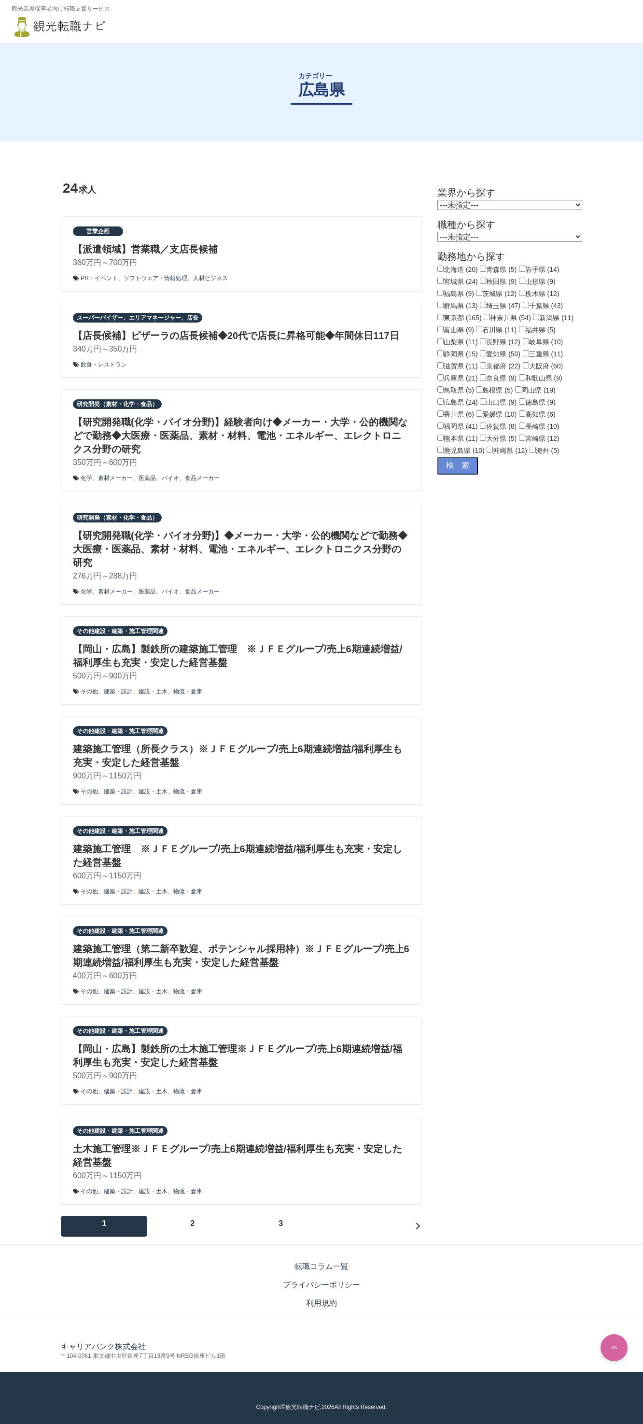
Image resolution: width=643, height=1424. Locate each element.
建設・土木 (153, 691)
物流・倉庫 (187, 691)
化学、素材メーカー (107, 478)
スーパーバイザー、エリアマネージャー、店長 (137, 317)
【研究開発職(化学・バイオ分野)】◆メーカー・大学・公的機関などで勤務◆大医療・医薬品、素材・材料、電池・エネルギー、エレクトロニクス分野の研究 (240, 549)
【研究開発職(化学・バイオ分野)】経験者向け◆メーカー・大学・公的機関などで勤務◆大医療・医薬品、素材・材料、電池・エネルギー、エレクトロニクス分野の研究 (240, 435)
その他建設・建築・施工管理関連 (120, 631)
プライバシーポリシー (321, 1279)
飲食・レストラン (104, 364)
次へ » (128, 1223)
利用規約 (321, 1298)
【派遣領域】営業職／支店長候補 (145, 249)
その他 (89, 691)
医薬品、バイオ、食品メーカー (179, 478)
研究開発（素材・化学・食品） (117, 404)
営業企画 (98, 231)
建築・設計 (118, 691)
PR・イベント (99, 278)
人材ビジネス (210, 278)
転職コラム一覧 (321, 1261)
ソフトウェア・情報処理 (155, 278)
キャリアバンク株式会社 (103, 1341)
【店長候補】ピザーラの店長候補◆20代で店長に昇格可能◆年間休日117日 (236, 335)
